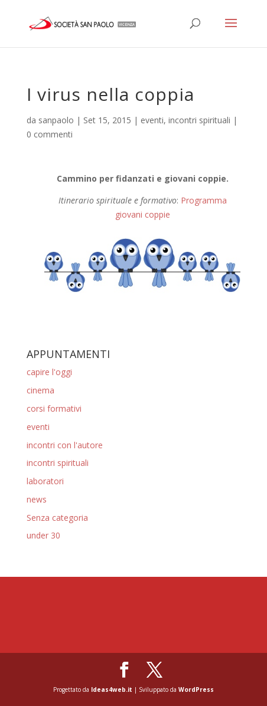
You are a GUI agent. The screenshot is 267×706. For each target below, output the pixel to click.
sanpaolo (56, 120)
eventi (152, 120)
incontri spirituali (199, 120)
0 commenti (50, 134)
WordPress (196, 689)
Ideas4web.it (111, 689)
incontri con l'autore (65, 445)
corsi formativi (54, 408)
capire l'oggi (49, 371)
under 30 (43, 535)
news (37, 499)
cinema (40, 390)
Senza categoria (57, 517)
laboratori (45, 481)
